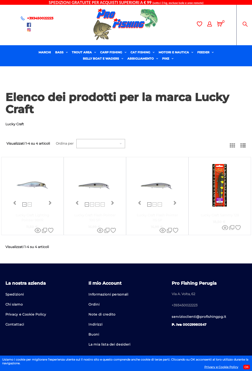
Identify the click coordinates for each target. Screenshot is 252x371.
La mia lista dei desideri (109, 344)
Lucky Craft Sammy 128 (220, 215)
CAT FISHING (140, 52)
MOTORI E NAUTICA (174, 52)
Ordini (93, 304)
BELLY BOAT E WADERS (101, 58)
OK (247, 367)
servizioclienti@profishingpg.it (199, 317)
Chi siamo (14, 304)
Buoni (93, 334)
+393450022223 (40, 18)
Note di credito (101, 314)
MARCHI (44, 52)
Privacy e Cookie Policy (25, 314)
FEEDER (203, 52)
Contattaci (14, 324)
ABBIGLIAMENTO (141, 58)
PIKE (166, 58)
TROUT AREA (82, 52)
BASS (59, 52)
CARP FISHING (111, 52)
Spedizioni (14, 294)
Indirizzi (95, 324)
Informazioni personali (108, 294)
